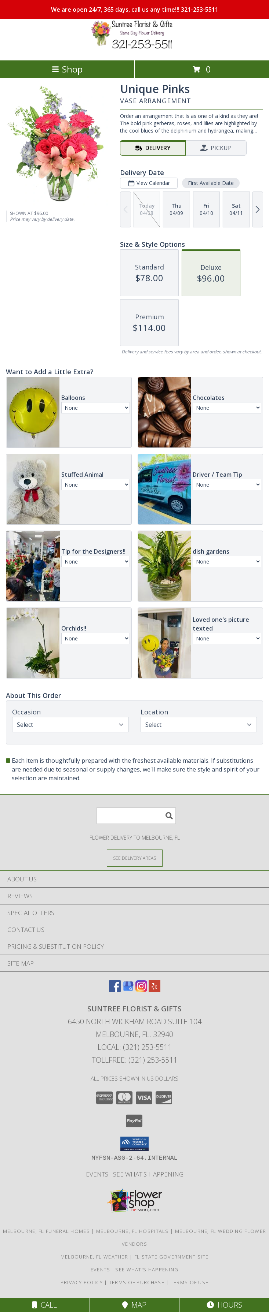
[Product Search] (136, 815)
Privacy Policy (82, 1282)
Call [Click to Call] (44, 1305)
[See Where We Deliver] (135, 857)
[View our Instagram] (141, 989)
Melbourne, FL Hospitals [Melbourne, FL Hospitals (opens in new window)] (132, 1231)
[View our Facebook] (115, 989)
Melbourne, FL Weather (94, 1256)
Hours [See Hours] (224, 1305)
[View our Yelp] (154, 989)
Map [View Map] (134, 1305)
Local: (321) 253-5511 (135, 1047)
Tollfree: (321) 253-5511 (134, 1060)
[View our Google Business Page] (128, 989)
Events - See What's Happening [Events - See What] (134, 1174)
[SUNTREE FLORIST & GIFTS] (135, 49)
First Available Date (211, 182)
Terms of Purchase (136, 1282)
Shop (67, 69)
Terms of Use (190, 1282)
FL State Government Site (171, 1256)
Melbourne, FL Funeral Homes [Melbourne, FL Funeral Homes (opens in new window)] (46, 1231)
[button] (134, 1144)
